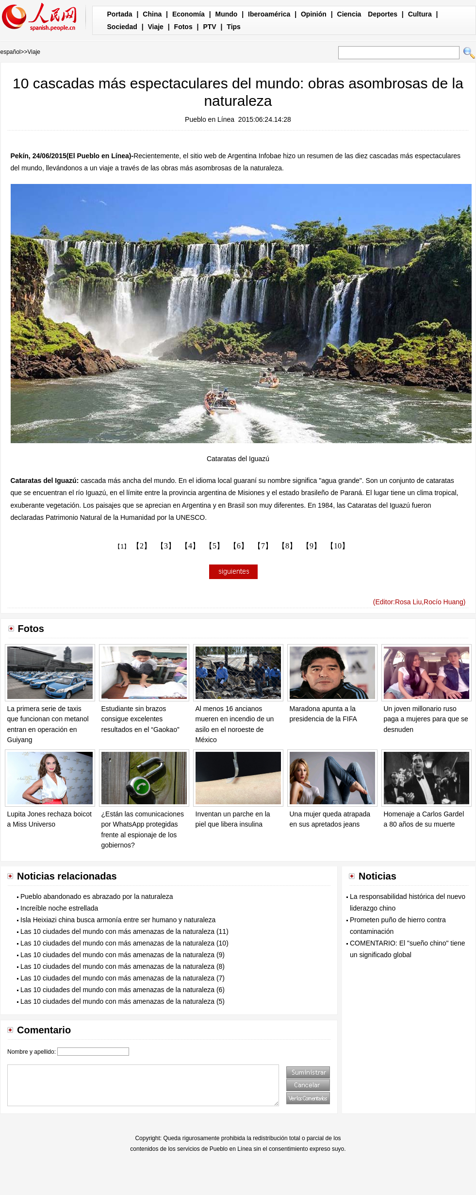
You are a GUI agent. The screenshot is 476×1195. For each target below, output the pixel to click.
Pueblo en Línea (209, 119)
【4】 (190, 546)
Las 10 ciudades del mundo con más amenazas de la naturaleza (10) (124, 943)
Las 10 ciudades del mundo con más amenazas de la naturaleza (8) (122, 966)
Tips (234, 27)
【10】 (337, 546)
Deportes (382, 14)
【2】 (141, 546)
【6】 (238, 546)
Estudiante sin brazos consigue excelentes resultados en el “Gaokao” (140, 719)
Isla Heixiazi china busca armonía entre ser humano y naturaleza (117, 920)
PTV (209, 27)
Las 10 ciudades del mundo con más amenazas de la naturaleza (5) (122, 1001)
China (152, 14)
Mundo (226, 14)
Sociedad (122, 27)
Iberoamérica (269, 14)
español (10, 52)
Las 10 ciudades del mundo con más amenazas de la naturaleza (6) (122, 990)
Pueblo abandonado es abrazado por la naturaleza (96, 896)
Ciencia (349, 14)
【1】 (122, 546)
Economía (188, 14)
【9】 (311, 546)
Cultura (420, 14)
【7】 (263, 546)
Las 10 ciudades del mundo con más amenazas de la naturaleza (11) (124, 931)
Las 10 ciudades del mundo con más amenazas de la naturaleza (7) (122, 978)
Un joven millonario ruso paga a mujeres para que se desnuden (426, 719)
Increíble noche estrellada (59, 908)
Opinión (314, 14)
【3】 (166, 546)
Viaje (155, 27)
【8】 (287, 546)
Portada (119, 14)
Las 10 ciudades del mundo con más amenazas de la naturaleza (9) (122, 955)
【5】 (214, 546)
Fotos (183, 27)
